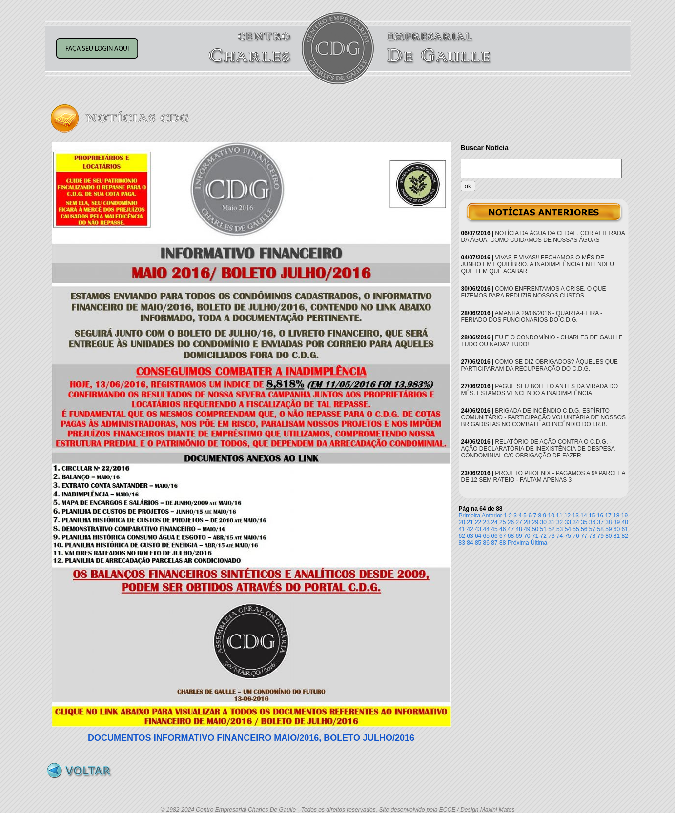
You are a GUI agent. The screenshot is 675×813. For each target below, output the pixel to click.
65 (486, 536)
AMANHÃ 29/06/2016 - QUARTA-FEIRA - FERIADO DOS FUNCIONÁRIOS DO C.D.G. (531, 316)
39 (617, 522)
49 (527, 529)
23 (486, 522)
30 (543, 522)
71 (535, 536)
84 (470, 542)
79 (600, 536)
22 (478, 522)
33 (568, 522)
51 (543, 529)
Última (539, 542)
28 (527, 522)
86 (486, 542)
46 (502, 529)
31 (551, 522)
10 (551, 515)
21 (470, 522)
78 (592, 536)
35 (584, 522)
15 (592, 515)
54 (568, 529)
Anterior (492, 515)
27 (518, 522)
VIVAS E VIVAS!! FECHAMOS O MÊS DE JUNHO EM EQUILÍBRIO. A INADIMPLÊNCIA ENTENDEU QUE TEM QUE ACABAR (537, 264)
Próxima (518, 542)
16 (600, 515)
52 (551, 529)
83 (462, 542)
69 (518, 536)
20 (462, 522)
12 (567, 515)
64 (478, 536)
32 (559, 522)
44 (486, 529)
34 (576, 522)
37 (600, 522)
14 (583, 515)
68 (511, 536)
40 (625, 522)
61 (625, 529)
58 (600, 529)
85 (478, 542)
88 (502, 542)
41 (462, 529)
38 (608, 522)
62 (462, 536)
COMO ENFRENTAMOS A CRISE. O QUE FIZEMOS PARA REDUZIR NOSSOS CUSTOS (533, 292)
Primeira (470, 515)
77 (584, 536)
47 (511, 529)
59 (608, 529)
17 (608, 515)
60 (617, 529)
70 (527, 536)
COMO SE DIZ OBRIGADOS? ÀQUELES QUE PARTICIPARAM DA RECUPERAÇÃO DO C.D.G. (539, 365)
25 (502, 522)
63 (470, 536)
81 (617, 536)
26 (511, 522)
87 (494, 542)
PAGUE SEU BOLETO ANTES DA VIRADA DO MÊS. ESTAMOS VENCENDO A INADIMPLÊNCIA (539, 390)
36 (592, 522)
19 (624, 515)
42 (470, 529)
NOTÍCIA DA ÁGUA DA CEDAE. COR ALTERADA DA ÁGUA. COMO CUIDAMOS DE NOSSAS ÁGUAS (543, 236)
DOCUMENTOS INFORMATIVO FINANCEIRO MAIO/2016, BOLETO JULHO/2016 (251, 738)
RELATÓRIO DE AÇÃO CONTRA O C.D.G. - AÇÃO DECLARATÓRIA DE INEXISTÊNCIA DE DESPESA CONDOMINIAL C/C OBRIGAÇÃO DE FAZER (538, 448)
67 (502, 536)
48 (518, 529)
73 (551, 536)
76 (576, 536)
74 (559, 536)
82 (625, 536)
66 (494, 536)
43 (478, 529)
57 (592, 529)
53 (559, 529)
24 (494, 522)
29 (535, 522)
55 (576, 529)
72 (543, 536)
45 (494, 529)
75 (568, 536)
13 (576, 515)
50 (535, 529)
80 (608, 536)
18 (616, 515)
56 (584, 529)
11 (559, 515)
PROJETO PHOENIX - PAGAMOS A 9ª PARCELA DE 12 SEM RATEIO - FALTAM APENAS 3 (543, 476)
